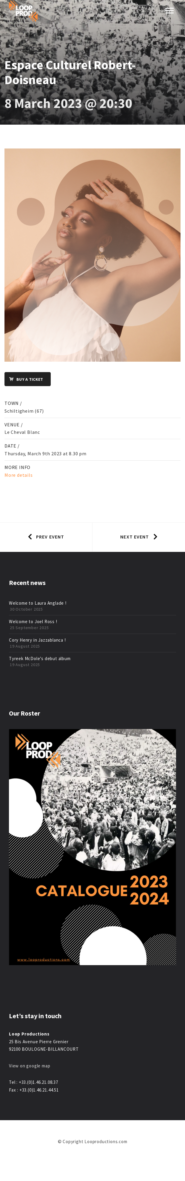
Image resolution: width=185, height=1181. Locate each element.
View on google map (29, 1066)
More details (18, 475)
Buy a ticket (24, 379)
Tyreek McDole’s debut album (40, 658)
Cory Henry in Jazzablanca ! (37, 640)
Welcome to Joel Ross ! (33, 621)
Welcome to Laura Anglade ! (38, 603)
